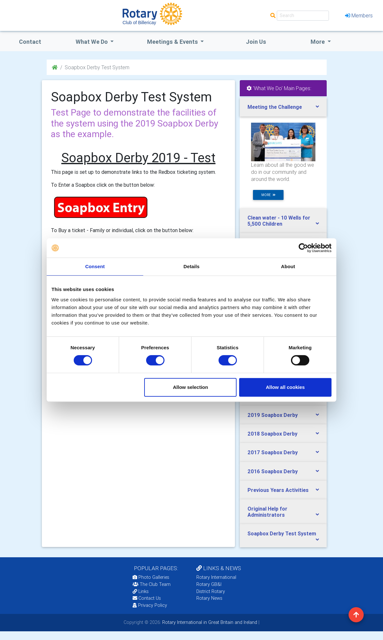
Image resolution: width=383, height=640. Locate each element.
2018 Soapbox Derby (272, 433)
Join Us (256, 41)
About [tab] (288, 266)
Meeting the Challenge (275, 107)
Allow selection (190, 387)
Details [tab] (191, 266)
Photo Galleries (151, 577)
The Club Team (152, 584)
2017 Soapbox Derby (273, 452)
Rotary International (216, 577)
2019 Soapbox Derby (273, 415)
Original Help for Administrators (267, 511)
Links (141, 591)
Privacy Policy (150, 605)
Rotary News (209, 598)
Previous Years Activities (278, 490)
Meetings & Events (173, 41)
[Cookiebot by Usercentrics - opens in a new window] (303, 248)
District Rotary (210, 591)
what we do (92, 41)
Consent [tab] (95, 266)
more (268, 195)
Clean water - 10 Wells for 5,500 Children (279, 220)
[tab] (283, 107)
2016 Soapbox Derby (273, 471)
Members (359, 15)
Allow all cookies (285, 387)
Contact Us (147, 598)
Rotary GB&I (208, 584)
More (318, 41)
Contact (30, 41)
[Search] (303, 16)
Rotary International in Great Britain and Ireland (209, 622)
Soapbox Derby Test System (282, 533)
